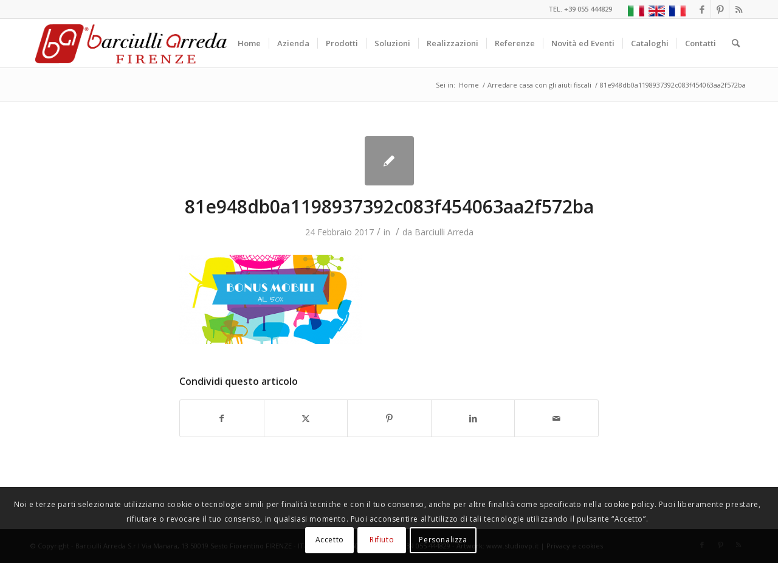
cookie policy (629, 504)
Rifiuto (382, 539)
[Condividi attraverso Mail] (556, 418)
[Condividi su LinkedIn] (473, 418)
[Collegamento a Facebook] (702, 9)
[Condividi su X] (306, 418)
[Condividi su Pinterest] (389, 418)
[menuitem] (249, 43)
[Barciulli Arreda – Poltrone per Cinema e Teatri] (129, 43)
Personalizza (443, 539)
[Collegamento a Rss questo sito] (738, 9)
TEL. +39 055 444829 (580, 8)
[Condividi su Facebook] (222, 418)
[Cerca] (736, 43)
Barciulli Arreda (444, 232)
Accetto (329, 539)
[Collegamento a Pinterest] (720, 9)
